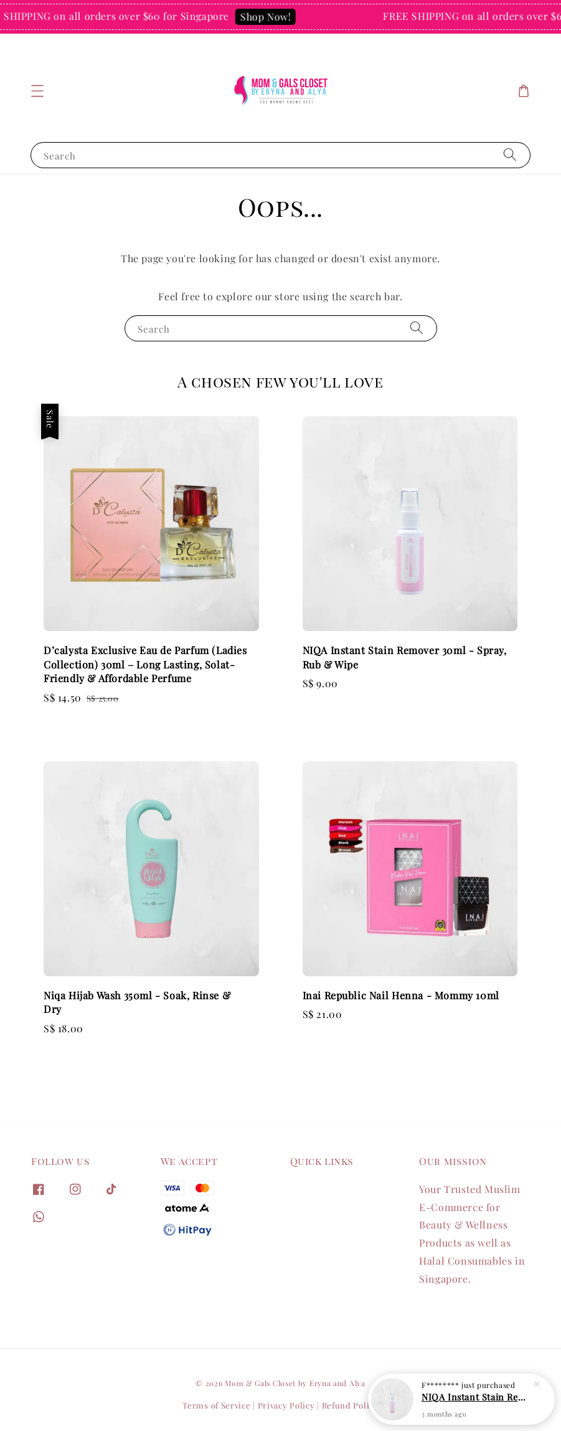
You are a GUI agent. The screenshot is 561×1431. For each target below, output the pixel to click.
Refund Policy (350, 1405)
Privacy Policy (286, 1405)
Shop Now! (270, 16)
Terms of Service (216, 1405)
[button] (37, 91)
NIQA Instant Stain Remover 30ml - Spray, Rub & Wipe (476, 1397)
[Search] (510, 155)
